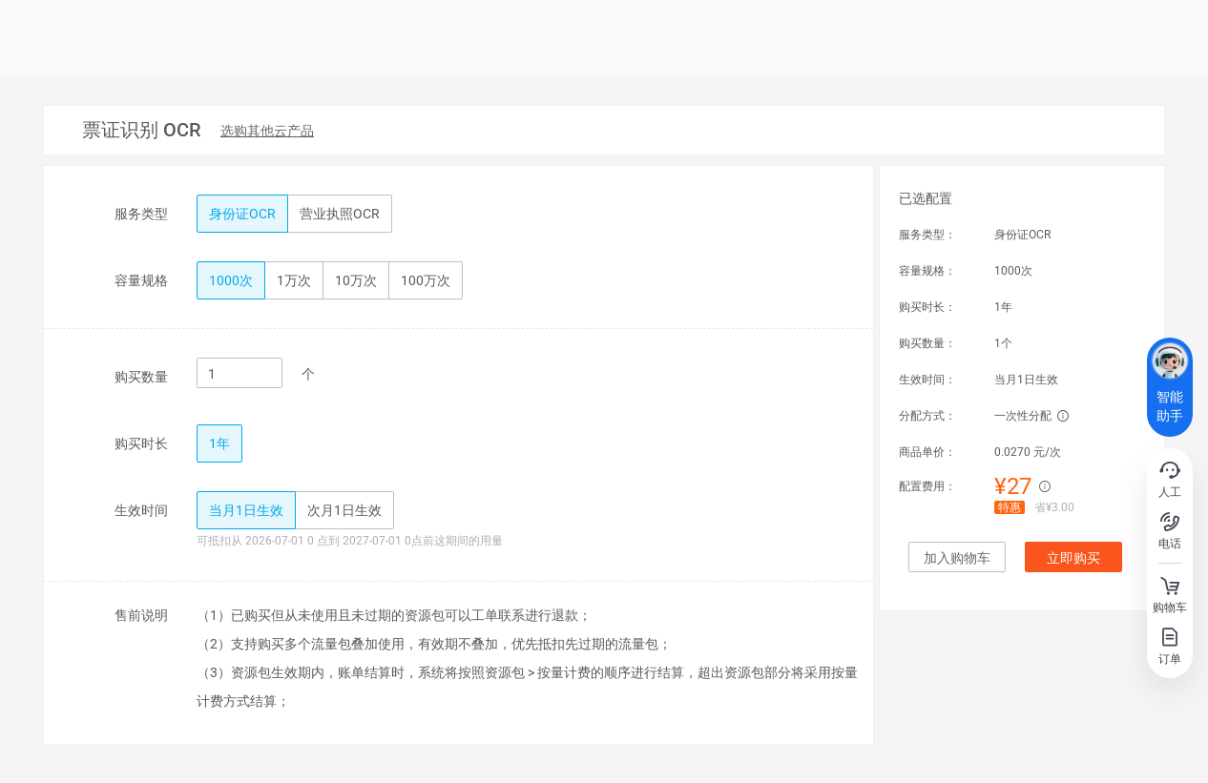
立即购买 (1073, 558)
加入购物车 (957, 558)
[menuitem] (267, 132)
